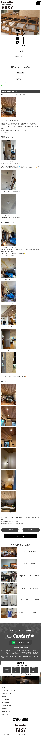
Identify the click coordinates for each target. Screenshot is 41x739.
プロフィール (5, 708)
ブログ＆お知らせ (6, 711)
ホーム (3, 687)
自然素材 (4, 696)
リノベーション (5, 699)
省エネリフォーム (6, 702)
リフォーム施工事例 (6, 705)
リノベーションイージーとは (8, 690)
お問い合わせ (5, 714)
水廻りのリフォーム (6, 693)
